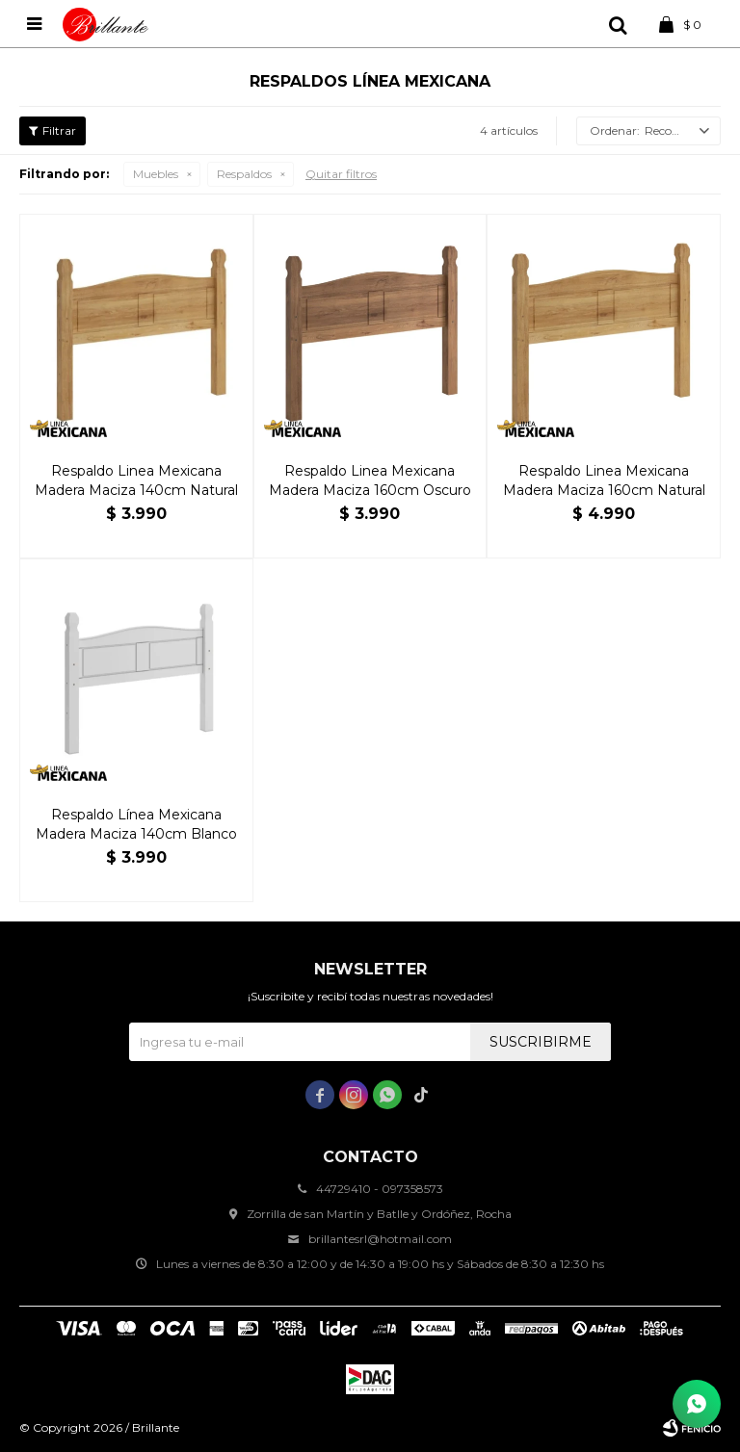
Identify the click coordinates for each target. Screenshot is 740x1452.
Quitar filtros (341, 174)
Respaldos (244, 174)
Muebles (155, 174)
